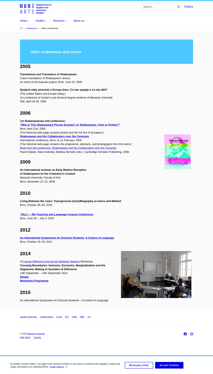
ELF (67, 317)
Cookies (37, 337)
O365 (74, 317)
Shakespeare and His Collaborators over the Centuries (54, 136)
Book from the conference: (68, 147)
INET (82, 317)
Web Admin (25, 337)
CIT (89, 317)
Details (24, 277)
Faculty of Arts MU (28, 317)
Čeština (188, 6)
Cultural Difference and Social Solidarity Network (51, 261)
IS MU (59, 317)
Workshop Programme (34, 280)
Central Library (46, 317)
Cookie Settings (58, 367)
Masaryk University (36, 334)
